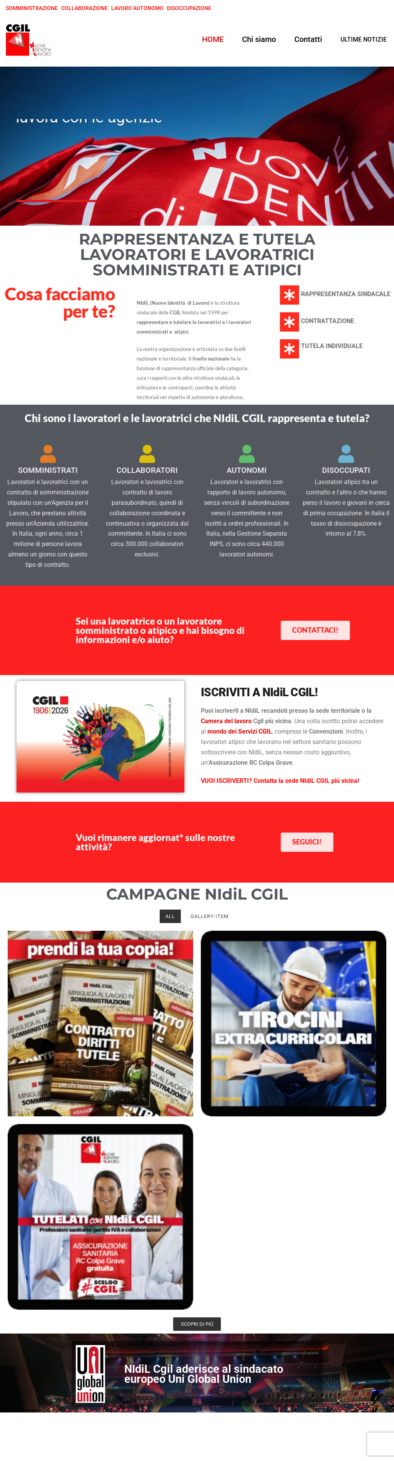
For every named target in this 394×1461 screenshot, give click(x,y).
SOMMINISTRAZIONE (32, 8)
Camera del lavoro (226, 721)
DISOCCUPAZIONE (189, 8)
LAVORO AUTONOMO (137, 8)
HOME (213, 39)
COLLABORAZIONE (84, 8)
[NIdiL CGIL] (29, 39)
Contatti (308, 39)
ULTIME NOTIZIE (364, 39)
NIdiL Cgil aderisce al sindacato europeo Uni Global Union (203, 1374)
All (170, 916)
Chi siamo (259, 39)
